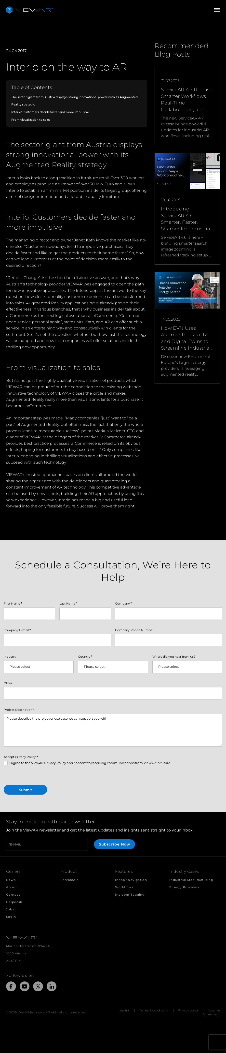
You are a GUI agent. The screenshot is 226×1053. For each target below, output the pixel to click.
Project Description (19, 710)
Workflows (124, 887)
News (11, 880)
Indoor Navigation (131, 880)
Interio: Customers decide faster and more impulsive (50, 112)
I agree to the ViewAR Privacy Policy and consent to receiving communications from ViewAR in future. (87, 763)
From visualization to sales (30, 119)
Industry (10, 656)
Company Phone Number (134, 630)
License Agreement (211, 1012)
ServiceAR (69, 880)
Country (85, 656)
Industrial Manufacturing (191, 880)
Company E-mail (17, 630)
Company (123, 603)
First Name (13, 603)
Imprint (123, 1010)
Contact (13, 894)
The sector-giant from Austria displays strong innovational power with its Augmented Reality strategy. (74, 100)
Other (8, 683)
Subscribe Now (114, 844)
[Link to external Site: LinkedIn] (51, 987)
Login (11, 917)
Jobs (10, 909)
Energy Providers (184, 887)
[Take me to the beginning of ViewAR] (29, 10)
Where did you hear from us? (173, 656)
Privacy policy (188, 1010)
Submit (25, 790)
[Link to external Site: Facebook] (11, 987)
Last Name (68, 603)
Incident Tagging (130, 894)
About (11, 887)
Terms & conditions (153, 1010)
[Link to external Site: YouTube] (24, 987)
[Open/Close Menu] (217, 10)
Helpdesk (14, 902)
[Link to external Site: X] (38, 987)
